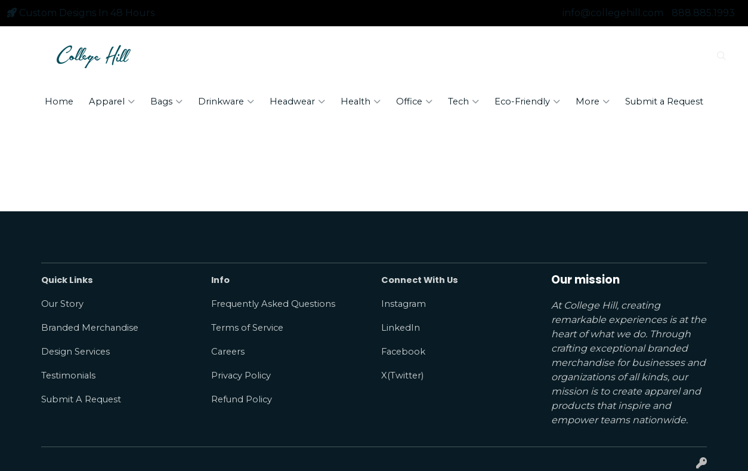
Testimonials (68, 375)
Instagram (403, 303)
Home (59, 101)
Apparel (112, 101)
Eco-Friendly (527, 101)
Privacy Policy (241, 375)
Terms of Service (247, 327)
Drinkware (226, 101)
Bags (166, 101)
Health (361, 101)
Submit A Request (81, 399)
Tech (463, 101)
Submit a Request (664, 101)
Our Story (62, 303)
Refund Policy (241, 399)
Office (414, 101)
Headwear (297, 101)
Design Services (75, 351)
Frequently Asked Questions (273, 303)
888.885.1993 (703, 13)
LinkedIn (400, 327)
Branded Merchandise (89, 327)
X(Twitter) (402, 375)
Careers (228, 351)
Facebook (403, 351)
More (593, 101)
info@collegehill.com (612, 13)
